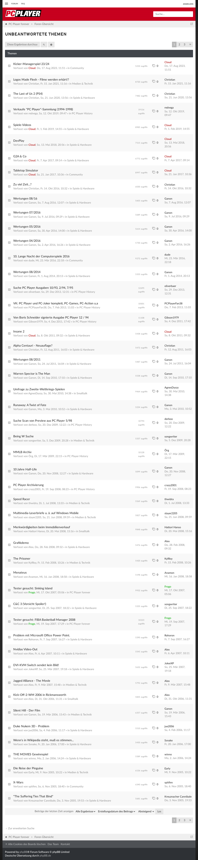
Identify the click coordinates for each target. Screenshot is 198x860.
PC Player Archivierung (28, 485)
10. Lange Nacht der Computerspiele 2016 (41, 256)
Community (77, 68)
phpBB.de (45, 855)
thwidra (33, 503)
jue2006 (33, 730)
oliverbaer (34, 292)
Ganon (32, 202)
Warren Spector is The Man (31, 373)
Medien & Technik (82, 83)
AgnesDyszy (35, 393)
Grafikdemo (21, 542)
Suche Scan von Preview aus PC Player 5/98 (42, 420)
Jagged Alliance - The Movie (31, 680)
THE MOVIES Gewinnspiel (30, 754)
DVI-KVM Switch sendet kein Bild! (36, 665)
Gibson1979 (36, 321)
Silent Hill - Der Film (26, 710)
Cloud (32, 68)
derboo (33, 425)
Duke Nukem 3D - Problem (31, 726)
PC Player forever (80, 592)
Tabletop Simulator (25, 170)
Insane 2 (18, 331)
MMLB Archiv (22, 452)
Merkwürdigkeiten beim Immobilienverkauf (41, 527)
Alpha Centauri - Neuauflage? (32, 345)
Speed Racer (21, 499)
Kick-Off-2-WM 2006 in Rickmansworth (39, 695)
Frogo (32, 592)
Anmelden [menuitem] (188, 4)
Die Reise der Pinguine (28, 768)
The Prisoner (21, 558)
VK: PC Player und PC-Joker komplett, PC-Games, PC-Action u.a (55, 303)
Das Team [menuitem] (53, 844)
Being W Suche (23, 436)
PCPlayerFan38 (37, 307)
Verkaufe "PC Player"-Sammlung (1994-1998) (43, 109)
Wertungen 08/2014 (26, 272)
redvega (33, 113)
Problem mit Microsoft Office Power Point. (41, 635)
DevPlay (18, 140)
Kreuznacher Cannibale (42, 800)
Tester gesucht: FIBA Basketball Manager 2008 (44, 619)
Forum (14, 4)
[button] (190, 44)
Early (31, 772)
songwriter (35, 440)
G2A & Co (19, 156)
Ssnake (33, 744)
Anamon (33, 577)
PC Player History (82, 113)
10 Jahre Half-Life (25, 469)
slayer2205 (35, 517)
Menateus (20, 572)
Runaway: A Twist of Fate (29, 405)
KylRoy (32, 562)
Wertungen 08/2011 (26, 359)
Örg (31, 456)
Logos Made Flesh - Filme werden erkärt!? (41, 79)
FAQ (23, 4)
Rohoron (33, 639)
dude (31, 260)
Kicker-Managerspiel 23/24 (31, 64)
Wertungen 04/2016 (26, 240)
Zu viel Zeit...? (22, 184)
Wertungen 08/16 (25, 198)
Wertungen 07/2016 (26, 212)
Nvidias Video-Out (25, 649)
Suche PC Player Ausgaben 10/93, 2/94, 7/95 (43, 287)
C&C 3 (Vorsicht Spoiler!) (29, 604)
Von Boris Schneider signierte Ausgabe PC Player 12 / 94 (51, 317)
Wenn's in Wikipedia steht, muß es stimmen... (43, 740)
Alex (30, 547)
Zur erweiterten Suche (19, 828)
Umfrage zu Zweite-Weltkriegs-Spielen (39, 389)
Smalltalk (82, 393)
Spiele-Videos (22, 125)
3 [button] (184, 44)
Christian (34, 83)
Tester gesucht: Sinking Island (32, 588)
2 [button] (179, 44)
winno (32, 758)
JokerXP (33, 669)
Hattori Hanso (37, 531)
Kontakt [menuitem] (65, 844)
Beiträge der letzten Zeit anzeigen (65, 811)
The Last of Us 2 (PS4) (28, 93)
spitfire (33, 786)
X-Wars (18, 782)
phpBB (23, 852)
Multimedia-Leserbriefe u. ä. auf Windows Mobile (46, 513)
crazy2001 (35, 489)
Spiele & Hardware (84, 98)
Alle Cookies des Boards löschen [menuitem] (25, 844)
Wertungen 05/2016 (26, 226)
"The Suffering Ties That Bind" (33, 796)
